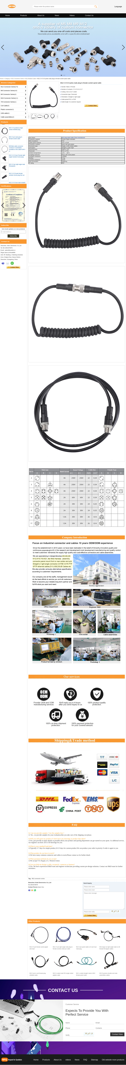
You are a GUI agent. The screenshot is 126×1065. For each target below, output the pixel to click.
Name (68, 1023)
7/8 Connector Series (8, 101)
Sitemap (94, 1060)
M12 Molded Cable (30, 78)
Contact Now (13, 267)
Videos (72, 15)
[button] (61, 75)
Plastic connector (7, 109)
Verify (68, 1035)
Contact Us (89, 15)
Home (7, 15)
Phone (68, 1028)
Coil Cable (5, 105)
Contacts (99, 1028)
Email (98, 1023)
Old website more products (113, 1060)
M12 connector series (38, 878)
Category (7, 78)
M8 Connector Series (9, 90)
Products (23, 15)
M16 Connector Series (9, 98)
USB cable (5, 113)
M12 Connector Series (17, 78)
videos (68, 1060)
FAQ (85, 1060)
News (57, 15)
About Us (40, 15)
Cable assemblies (7, 117)
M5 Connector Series (8, 94)
